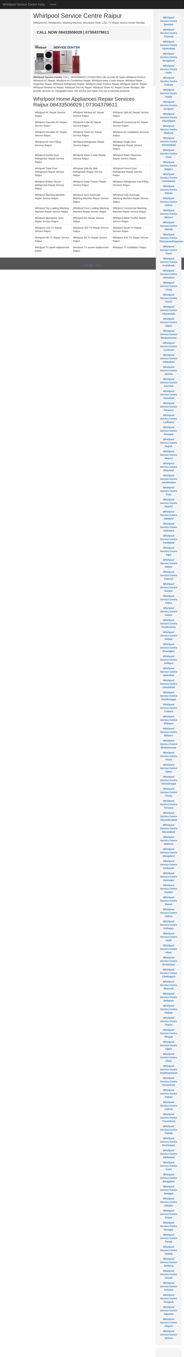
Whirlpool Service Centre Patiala (168, 1093)
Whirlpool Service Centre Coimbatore (168, 177)
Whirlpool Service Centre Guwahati (168, 394)
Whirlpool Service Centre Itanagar (168, 1190)
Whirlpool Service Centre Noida (168, 93)
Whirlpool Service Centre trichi (168, 1166)
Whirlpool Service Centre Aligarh (168, 1322)
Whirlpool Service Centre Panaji (168, 1238)
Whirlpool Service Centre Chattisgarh (168, 973)
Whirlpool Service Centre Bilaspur (168, 720)
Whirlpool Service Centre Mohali (168, 635)
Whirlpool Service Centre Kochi (168, 298)
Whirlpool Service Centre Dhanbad (168, 467)
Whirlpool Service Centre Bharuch (168, 985)
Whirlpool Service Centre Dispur (168, 1214)
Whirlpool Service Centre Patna (168, 599)
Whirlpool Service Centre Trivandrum (168, 1081)
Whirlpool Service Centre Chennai (168, 33)
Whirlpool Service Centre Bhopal (168, 1033)
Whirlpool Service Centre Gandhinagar (168, 696)
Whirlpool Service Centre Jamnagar (168, 876)
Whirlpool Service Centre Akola (168, 756)
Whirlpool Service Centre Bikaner (168, 732)
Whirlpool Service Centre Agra (168, 551)
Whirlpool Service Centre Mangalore (168, 852)
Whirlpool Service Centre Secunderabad (168, 816)
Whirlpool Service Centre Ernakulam (168, 961)
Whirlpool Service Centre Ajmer (168, 768)
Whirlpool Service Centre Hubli (168, 937)
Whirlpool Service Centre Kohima (168, 1286)
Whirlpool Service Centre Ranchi (168, 503)
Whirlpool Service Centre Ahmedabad (168, 141)
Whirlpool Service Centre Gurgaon (168, 105)
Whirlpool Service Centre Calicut (168, 1105)
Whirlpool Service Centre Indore (168, 202)
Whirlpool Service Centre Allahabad (168, 358)
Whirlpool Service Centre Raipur (168, 563)
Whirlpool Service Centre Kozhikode (168, 262)
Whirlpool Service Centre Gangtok (168, 1298)
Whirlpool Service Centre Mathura (168, 840)
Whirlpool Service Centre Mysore (168, 214)
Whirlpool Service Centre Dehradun (168, 274)
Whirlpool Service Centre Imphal (168, 1250)
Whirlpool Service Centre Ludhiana (168, 419)
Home (53, 4)
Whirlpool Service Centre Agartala (168, 1310)
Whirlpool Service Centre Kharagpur (168, 648)
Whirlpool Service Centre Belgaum (168, 997)
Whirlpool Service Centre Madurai (168, 129)
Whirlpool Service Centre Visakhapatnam (168, 1069)
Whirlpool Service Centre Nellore (168, 1334)
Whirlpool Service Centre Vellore (168, 913)
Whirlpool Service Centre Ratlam (168, 1009)
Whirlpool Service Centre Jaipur (168, 322)
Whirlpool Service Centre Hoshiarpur (168, 1142)
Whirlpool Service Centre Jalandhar (168, 672)
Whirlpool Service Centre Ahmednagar (168, 780)
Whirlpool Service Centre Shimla (168, 190)
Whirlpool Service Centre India (24, 4)
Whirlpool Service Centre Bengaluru (168, 57)
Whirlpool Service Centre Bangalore (168, 1178)
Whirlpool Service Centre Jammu (168, 370)
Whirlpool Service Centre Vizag (168, 286)
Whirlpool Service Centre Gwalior (168, 889)
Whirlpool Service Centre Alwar (168, 1057)
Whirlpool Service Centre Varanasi (168, 406)
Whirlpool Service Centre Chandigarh (168, 117)
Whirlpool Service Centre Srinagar (168, 431)
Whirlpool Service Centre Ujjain (168, 1045)
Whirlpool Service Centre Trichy (168, 792)
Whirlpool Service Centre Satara (168, 611)
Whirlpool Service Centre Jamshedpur (168, 479)
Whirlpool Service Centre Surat (168, 250)
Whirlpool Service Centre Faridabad (168, 539)
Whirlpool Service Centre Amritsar (168, 382)
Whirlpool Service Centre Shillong (168, 1262)
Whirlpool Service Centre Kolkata (168, 81)
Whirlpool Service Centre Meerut (168, 455)
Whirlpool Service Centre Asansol (168, 575)
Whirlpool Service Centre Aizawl (168, 1274)
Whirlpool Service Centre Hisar (168, 949)
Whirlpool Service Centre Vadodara (168, 527)
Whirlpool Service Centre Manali (168, 901)
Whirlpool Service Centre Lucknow (168, 346)
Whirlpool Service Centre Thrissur (168, 804)
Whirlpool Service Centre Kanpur (168, 587)
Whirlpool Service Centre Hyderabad (168, 45)
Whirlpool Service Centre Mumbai (168, 21)
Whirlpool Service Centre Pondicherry (168, 623)
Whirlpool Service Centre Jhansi (168, 1021)
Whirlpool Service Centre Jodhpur (168, 660)
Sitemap (96, 265)
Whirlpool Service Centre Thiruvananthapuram (171, 238)
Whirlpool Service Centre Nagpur (168, 165)
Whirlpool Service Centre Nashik (168, 226)
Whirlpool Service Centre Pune (168, 153)
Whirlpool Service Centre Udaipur (168, 1202)
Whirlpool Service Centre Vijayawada (168, 310)
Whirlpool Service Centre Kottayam (168, 864)
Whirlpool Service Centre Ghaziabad (168, 684)
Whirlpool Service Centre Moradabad (168, 828)
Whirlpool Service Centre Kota (168, 491)
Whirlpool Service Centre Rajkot (168, 443)
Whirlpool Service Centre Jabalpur (168, 515)
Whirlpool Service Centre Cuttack (168, 708)
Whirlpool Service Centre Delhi (168, 69)
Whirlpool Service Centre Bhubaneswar (168, 334)
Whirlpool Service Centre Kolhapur (168, 925)
